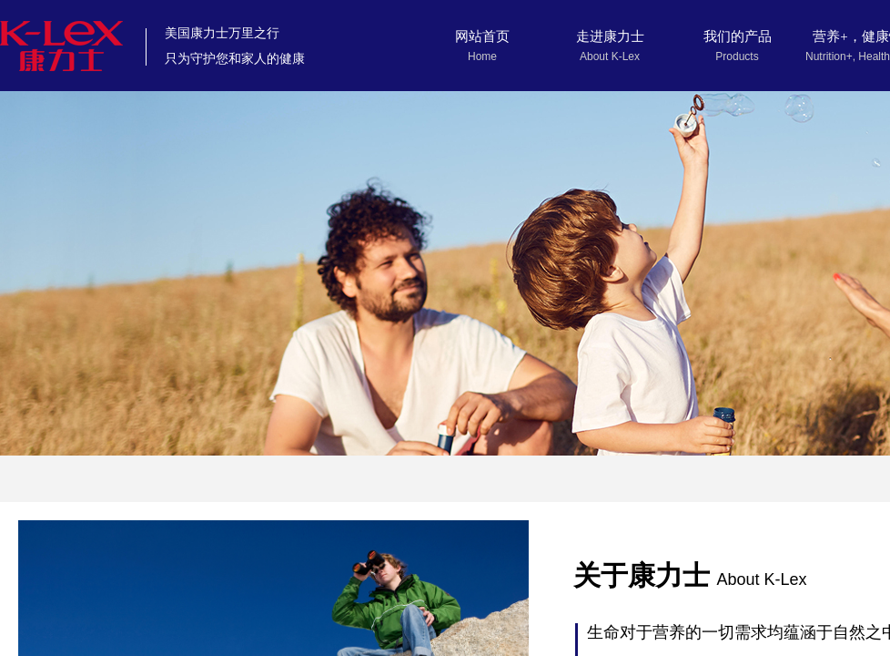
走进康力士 (610, 36)
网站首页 (482, 36)
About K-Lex (610, 56)
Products (736, 56)
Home (482, 56)
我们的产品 (737, 36)
